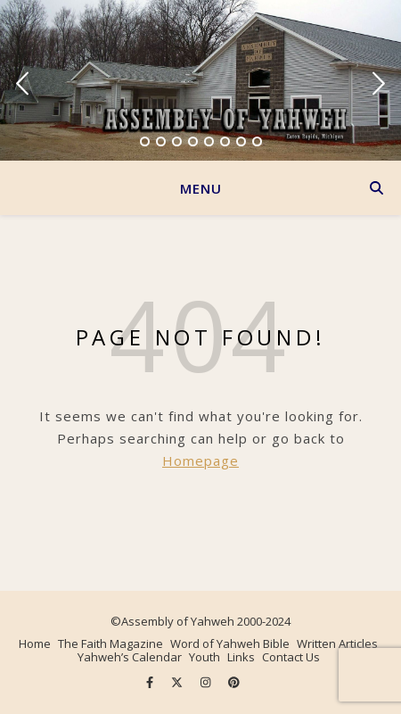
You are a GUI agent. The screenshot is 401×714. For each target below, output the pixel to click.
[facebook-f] (151, 683)
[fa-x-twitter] (178, 683)
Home (35, 643)
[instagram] (206, 683)
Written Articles (337, 643)
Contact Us (291, 657)
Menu (201, 188)
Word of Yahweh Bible (230, 643)
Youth (204, 657)
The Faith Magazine (110, 643)
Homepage (200, 460)
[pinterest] (234, 683)
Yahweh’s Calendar (130, 657)
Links (241, 657)
